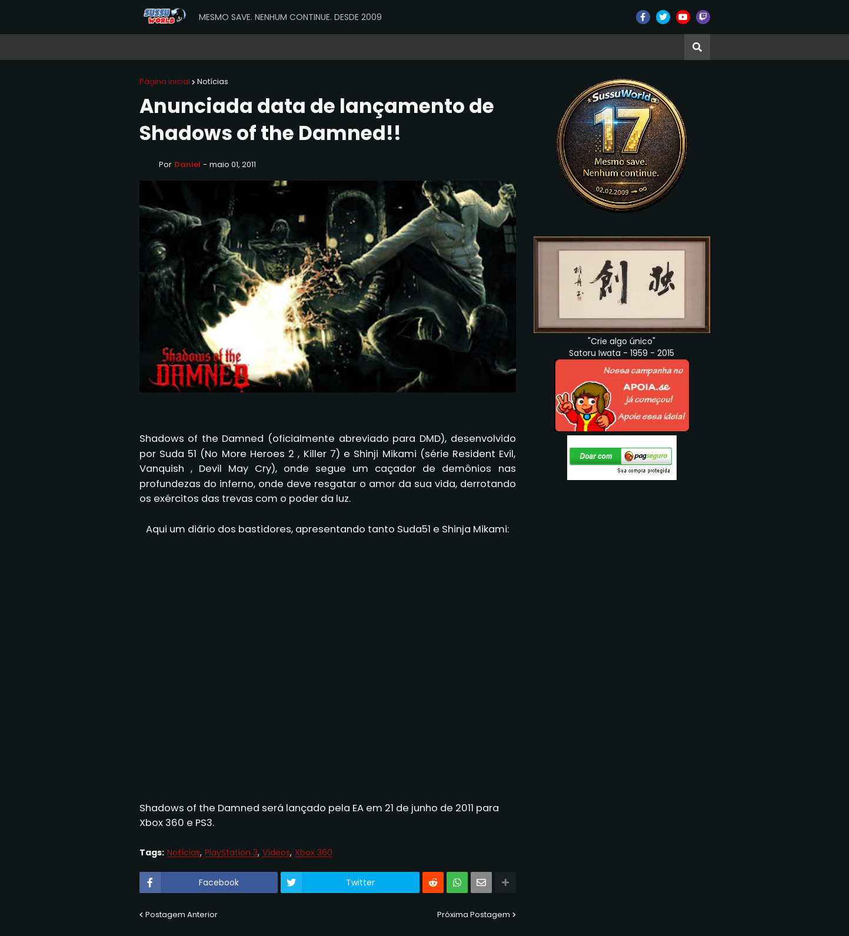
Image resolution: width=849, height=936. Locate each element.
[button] (697, 47)
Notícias (212, 81)
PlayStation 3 (231, 852)
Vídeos (276, 852)
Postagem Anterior (181, 914)
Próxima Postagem (473, 914)
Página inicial (164, 81)
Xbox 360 (313, 852)
